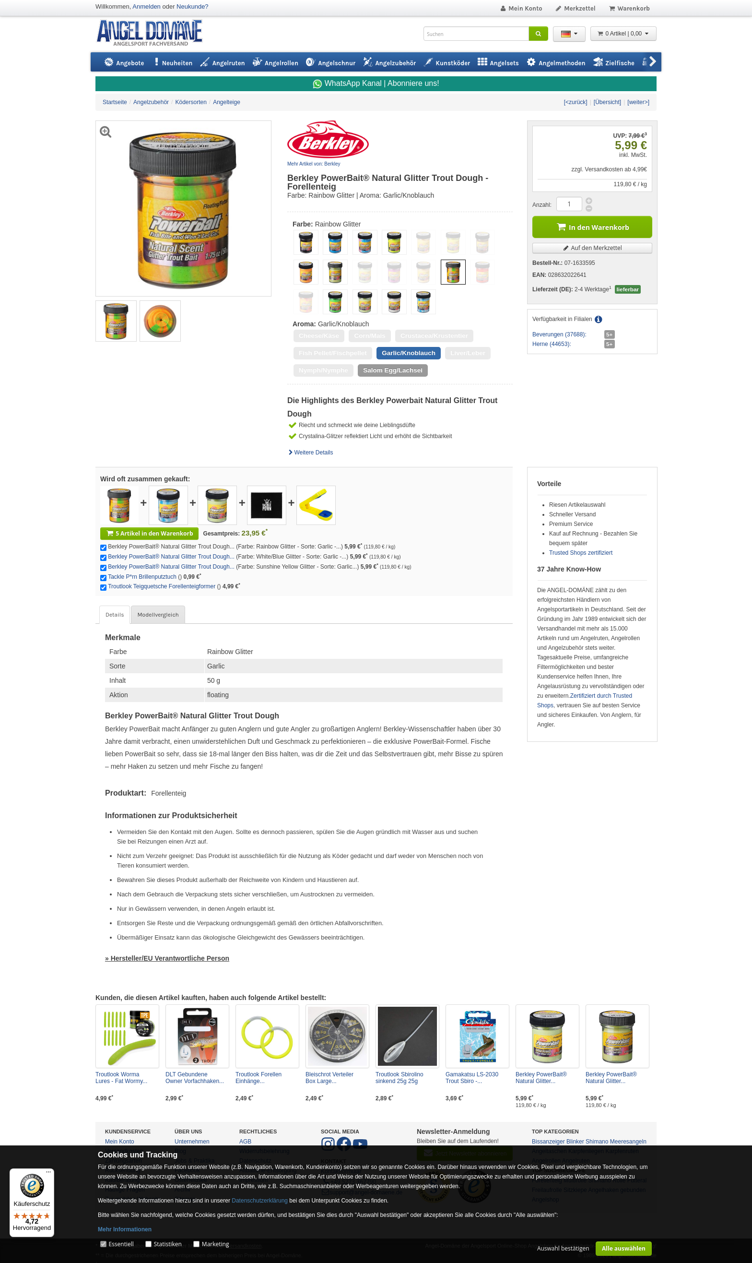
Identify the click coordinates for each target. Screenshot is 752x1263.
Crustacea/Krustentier (434, 335)
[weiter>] (638, 102)
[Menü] (48, 1174)
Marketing (215, 1244)
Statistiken (168, 1244)
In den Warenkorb (592, 226)
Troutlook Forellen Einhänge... (258, 1077)
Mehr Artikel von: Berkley (314, 164)
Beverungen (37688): (559, 334)
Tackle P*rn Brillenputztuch (142, 576)
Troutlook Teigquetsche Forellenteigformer (161, 586)
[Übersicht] (607, 102)
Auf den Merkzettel (592, 248)
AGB (245, 1141)
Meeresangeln (628, 1141)
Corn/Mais (369, 335)
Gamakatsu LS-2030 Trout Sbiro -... (472, 1077)
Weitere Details (310, 452)
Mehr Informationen (125, 1229)
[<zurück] (576, 102)
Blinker (575, 1141)
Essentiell (120, 1244)
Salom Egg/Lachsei (393, 370)
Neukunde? (192, 6)
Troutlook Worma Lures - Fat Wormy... (121, 1077)
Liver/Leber (467, 353)
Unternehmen (192, 1141)
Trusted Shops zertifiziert (580, 552)
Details (115, 614)
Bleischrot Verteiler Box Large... (329, 1077)
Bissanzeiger (548, 1141)
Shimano (597, 1141)
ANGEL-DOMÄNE (154, 33)
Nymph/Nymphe (323, 370)
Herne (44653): (551, 344)
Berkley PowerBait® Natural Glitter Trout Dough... (171, 556)
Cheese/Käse (319, 335)
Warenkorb (629, 8)
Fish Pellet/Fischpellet (333, 353)
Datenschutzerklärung (260, 1200)
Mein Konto (520, 8)
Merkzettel (575, 8)
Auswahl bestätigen (563, 1248)
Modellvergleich (157, 614)
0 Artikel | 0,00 (623, 33)
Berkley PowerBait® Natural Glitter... (541, 1077)
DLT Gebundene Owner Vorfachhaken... (194, 1077)
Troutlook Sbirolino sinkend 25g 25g (399, 1077)
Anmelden (146, 6)
